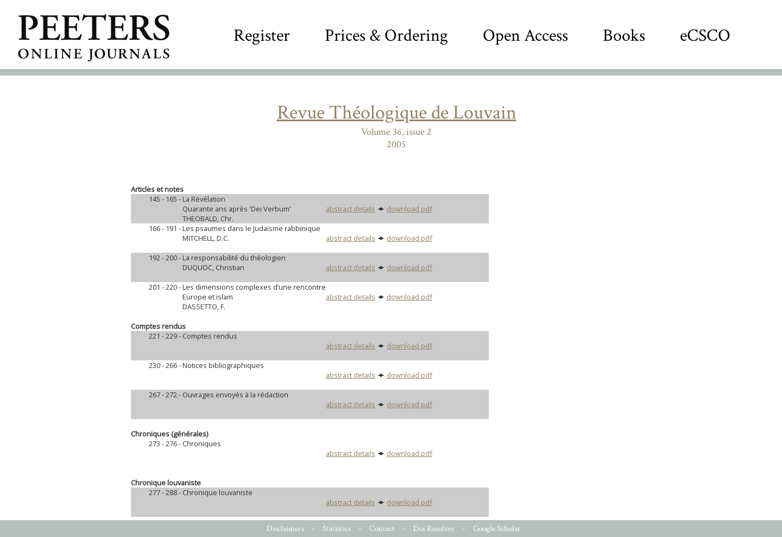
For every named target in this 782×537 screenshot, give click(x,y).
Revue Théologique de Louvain (396, 113)
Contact (382, 528)
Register (262, 35)
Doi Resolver (434, 528)
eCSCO (705, 35)
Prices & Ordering (386, 35)
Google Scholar (497, 528)
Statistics (337, 528)
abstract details (350, 209)
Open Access (525, 35)
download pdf (409, 209)
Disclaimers (285, 528)
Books (624, 35)
